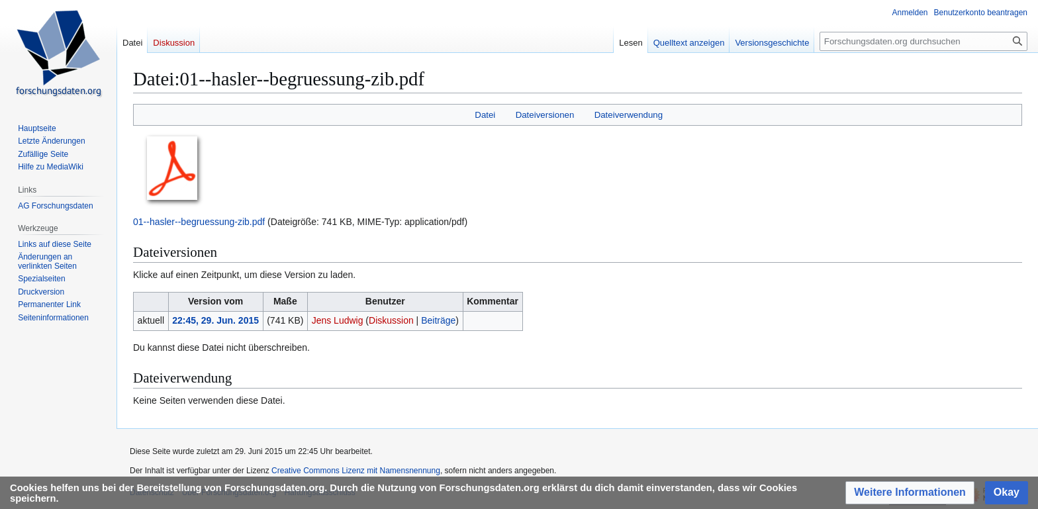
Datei (485, 115)
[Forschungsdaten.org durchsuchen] (923, 41)
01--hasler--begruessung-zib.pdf (199, 221)
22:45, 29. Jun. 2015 (215, 320)
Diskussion (391, 320)
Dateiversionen (545, 115)
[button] (909, 492)
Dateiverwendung (628, 115)
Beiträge (438, 320)
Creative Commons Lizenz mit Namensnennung (355, 470)
